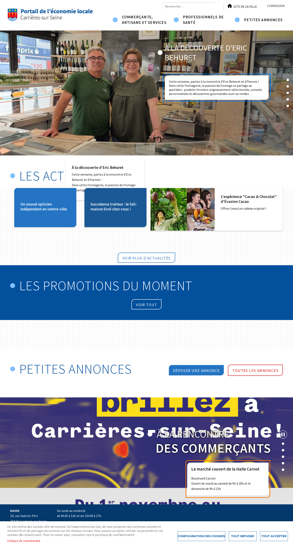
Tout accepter (273, 536)
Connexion (276, 6)
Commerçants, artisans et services (144, 19)
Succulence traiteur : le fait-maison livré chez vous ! (114, 206)
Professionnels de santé (203, 19)
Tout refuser (242, 536)
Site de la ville (245, 6)
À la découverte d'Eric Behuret (98, 167)
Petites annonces (263, 19)
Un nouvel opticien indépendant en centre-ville (43, 206)
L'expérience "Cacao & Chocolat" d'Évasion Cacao (249, 199)
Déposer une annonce (196, 370)
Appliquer (219, 6)
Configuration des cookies (201, 536)
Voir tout (146, 304)
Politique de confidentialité (23, 541)
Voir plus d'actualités (146, 258)
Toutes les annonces (255, 370)
